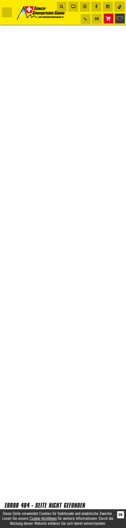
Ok (120, 515)
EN (97, 19)
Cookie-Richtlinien (43, 518)
